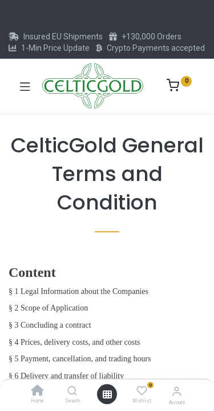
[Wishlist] (142, 391)
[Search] (72, 391)
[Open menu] (107, 394)
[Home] (37, 391)
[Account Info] (176, 391)
